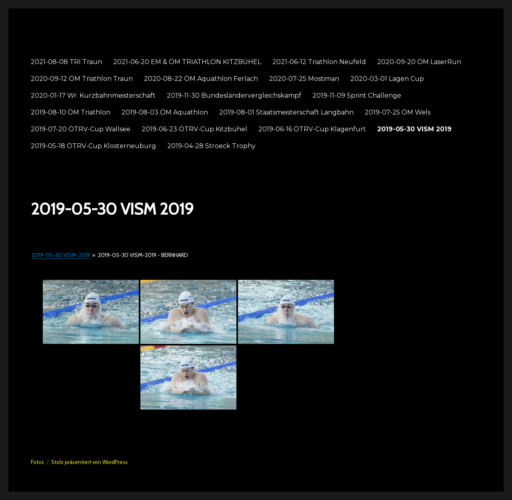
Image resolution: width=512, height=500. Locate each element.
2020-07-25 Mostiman (304, 78)
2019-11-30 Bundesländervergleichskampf (234, 95)
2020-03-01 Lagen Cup (387, 78)
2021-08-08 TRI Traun (66, 62)
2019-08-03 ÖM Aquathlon (165, 112)
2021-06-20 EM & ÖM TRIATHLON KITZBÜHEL (187, 62)
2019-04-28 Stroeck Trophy (211, 146)
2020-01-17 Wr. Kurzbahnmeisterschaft (93, 95)
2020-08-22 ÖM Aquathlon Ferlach (201, 78)
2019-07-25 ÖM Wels (397, 112)
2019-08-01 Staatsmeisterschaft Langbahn (286, 112)
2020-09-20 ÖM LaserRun (419, 62)
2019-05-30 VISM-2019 (61, 255)
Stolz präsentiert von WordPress (89, 462)
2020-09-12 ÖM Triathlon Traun (82, 78)
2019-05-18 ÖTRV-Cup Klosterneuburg (93, 146)
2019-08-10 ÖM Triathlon (70, 112)
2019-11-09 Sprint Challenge (356, 95)
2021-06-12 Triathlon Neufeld (319, 62)
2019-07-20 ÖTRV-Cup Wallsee (80, 129)
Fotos (37, 462)
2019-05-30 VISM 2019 (414, 129)
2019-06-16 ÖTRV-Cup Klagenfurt (312, 129)
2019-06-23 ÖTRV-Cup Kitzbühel (194, 129)
